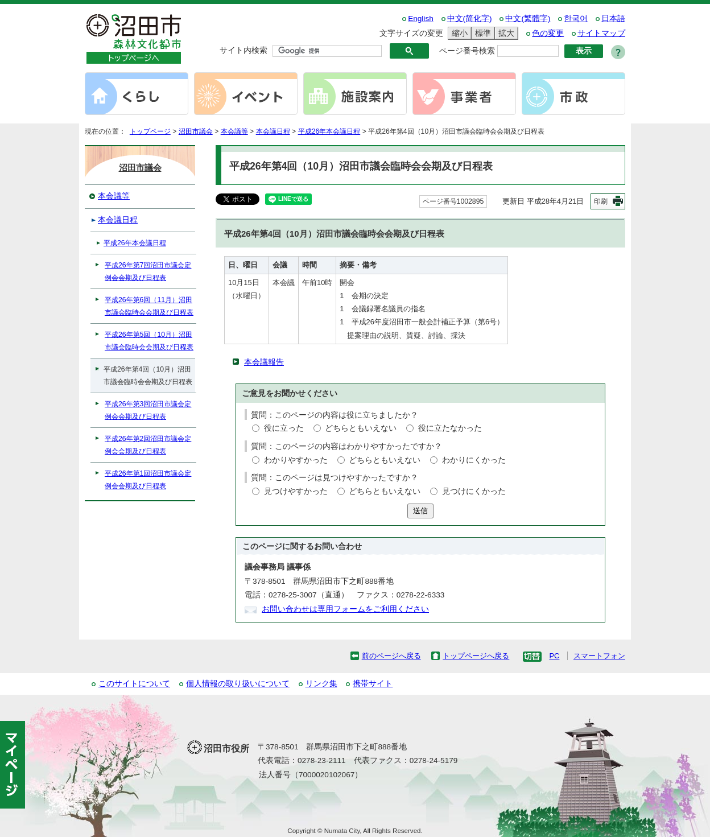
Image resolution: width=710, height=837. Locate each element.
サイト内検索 (243, 50)
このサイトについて (134, 683)
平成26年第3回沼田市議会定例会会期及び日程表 (148, 410)
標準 (481, 33)
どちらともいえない (361, 428)
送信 (420, 510)
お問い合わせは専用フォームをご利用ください (345, 609)
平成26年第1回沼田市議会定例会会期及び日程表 (148, 479)
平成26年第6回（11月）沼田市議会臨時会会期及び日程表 (149, 306)
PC (554, 656)
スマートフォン (599, 656)
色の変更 (548, 33)
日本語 (613, 18)
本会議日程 (273, 131)
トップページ (150, 131)
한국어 (576, 18)
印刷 (601, 201)
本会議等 (234, 131)
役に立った (284, 428)
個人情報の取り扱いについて (238, 683)
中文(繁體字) (527, 18)
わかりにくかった (474, 460)
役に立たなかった (450, 428)
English (421, 18)
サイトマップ (601, 33)
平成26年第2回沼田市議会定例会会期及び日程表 (148, 445)
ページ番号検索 (467, 51)
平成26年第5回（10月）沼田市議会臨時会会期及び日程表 (149, 341)
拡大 (504, 33)
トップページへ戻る (476, 656)
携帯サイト (373, 683)
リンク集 (321, 683)
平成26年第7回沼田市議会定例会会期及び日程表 (148, 271)
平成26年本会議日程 (329, 131)
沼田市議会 (196, 131)
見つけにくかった (474, 491)
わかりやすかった (296, 460)
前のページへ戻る (391, 656)
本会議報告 (264, 362)
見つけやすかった (296, 491)
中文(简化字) (469, 18)
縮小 (458, 33)
